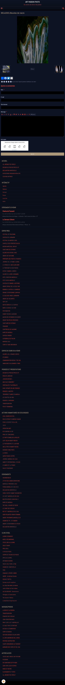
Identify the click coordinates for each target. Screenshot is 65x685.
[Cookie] (4, 681)
